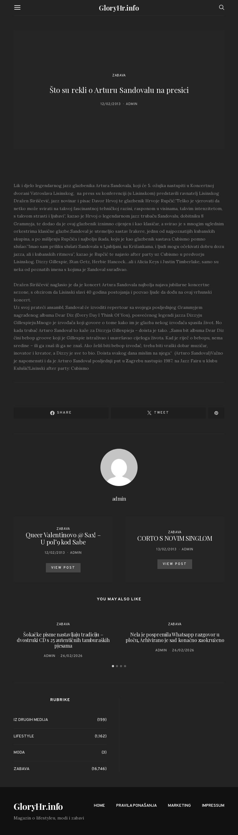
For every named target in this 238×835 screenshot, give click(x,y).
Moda (19, 752)
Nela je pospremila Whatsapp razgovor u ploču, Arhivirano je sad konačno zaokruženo (175, 637)
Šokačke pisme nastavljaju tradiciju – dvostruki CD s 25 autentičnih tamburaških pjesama (63, 640)
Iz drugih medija (31, 720)
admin (132, 104)
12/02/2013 (110, 104)
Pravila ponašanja (136, 805)
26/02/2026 (71, 656)
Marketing (179, 805)
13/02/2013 (166, 549)
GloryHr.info (119, 7)
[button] (113, 666)
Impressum (213, 805)
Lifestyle (24, 736)
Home (99, 805)
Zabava (119, 75)
